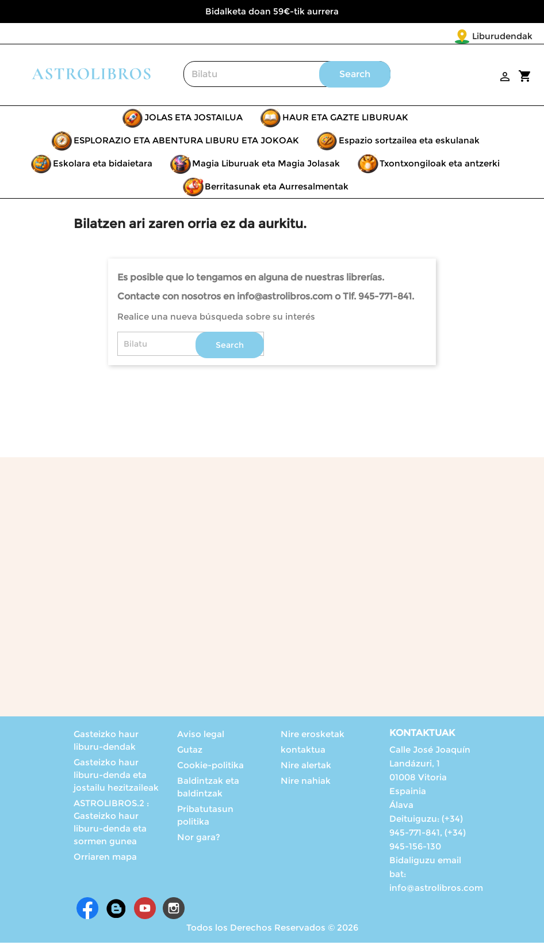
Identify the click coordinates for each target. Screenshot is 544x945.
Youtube (145, 910)
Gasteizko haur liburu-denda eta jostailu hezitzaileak (116, 777)
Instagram (174, 910)
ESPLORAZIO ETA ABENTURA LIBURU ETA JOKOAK (186, 142)
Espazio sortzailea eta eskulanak (409, 142)
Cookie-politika (210, 767)
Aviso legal (200, 736)
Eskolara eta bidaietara (102, 165)
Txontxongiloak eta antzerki (440, 165)
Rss (116, 910)
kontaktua (303, 751)
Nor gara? (198, 839)
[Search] (286, 76)
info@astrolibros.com (436, 890)
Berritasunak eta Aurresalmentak (276, 188)
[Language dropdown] (508, 37)
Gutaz (189, 751)
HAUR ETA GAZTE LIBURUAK (345, 119)
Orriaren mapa (105, 858)
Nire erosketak (312, 736)
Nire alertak (306, 767)
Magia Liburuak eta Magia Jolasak (266, 165)
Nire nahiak (306, 782)
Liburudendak (434, 36)
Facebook (87, 910)
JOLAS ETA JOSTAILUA (193, 119)
